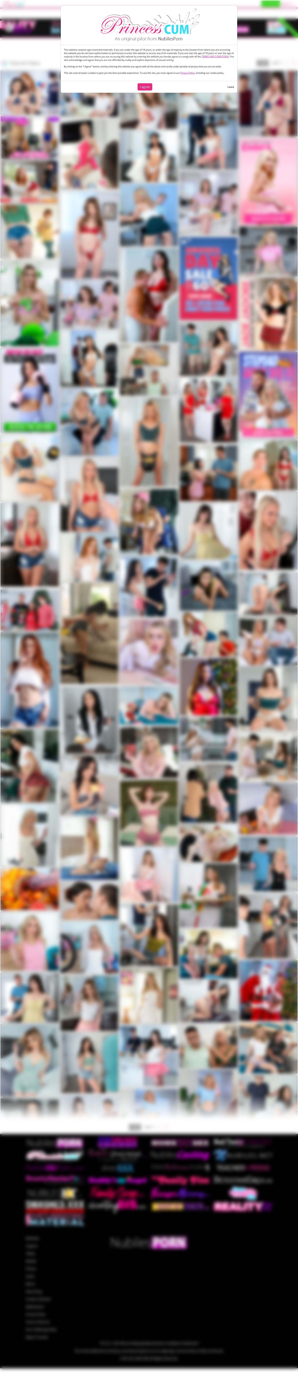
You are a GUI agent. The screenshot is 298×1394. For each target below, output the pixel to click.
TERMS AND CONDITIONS (215, 56)
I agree (145, 87)
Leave (230, 87)
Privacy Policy (187, 73)
